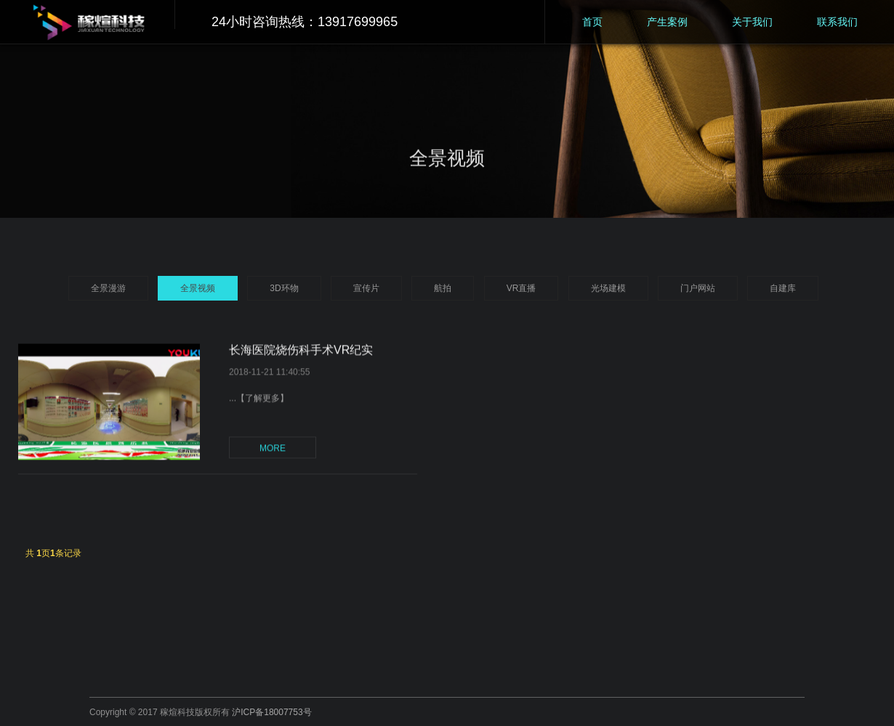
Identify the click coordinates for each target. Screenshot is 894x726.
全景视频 (197, 288)
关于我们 (752, 22)
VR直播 (521, 288)
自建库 (783, 288)
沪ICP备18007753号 (271, 712)
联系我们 (837, 22)
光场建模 (608, 288)
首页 (592, 22)
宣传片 (366, 288)
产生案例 (667, 22)
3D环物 (284, 288)
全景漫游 (108, 288)
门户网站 (697, 288)
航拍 (442, 288)
